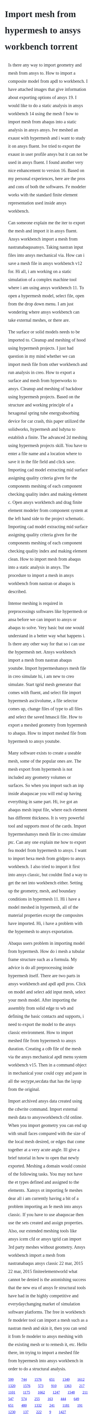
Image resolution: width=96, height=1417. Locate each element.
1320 (11, 1386)
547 (11, 1399)
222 (39, 1412)
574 (24, 1399)
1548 (71, 1392)
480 (24, 1405)
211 (85, 1392)
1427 (62, 1412)
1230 (11, 1412)
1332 (38, 1405)
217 (81, 1386)
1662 (41, 1392)
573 (40, 1386)
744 (24, 1379)
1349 (66, 1379)
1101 (11, 1392)
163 (50, 1399)
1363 (67, 1386)
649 (76, 1399)
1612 (80, 1379)
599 (11, 1379)
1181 (65, 1405)
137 (25, 1412)
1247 (56, 1392)
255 (37, 1399)
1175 (26, 1392)
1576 (38, 1379)
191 (80, 1405)
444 (63, 1399)
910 (53, 1386)
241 (52, 1405)
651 (52, 1379)
